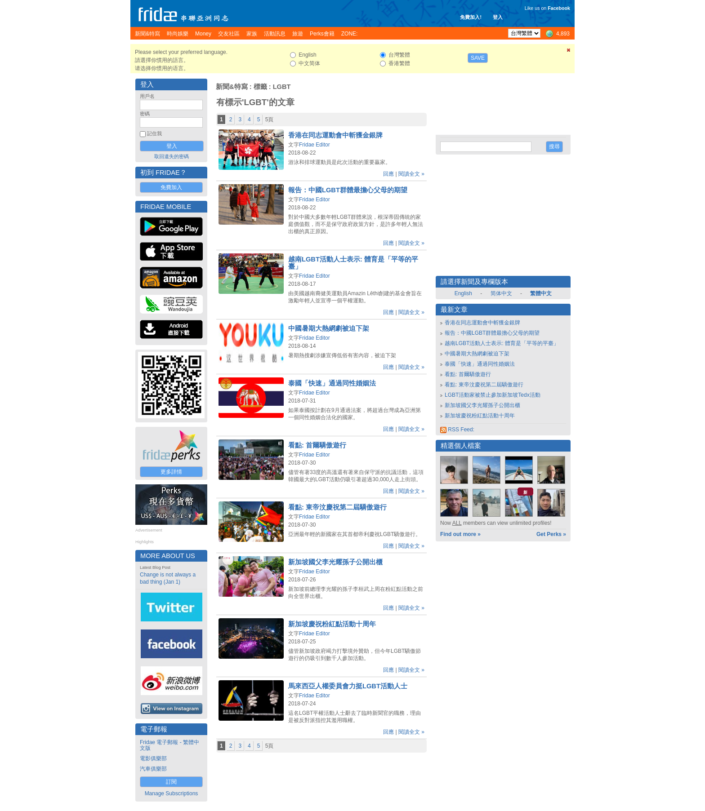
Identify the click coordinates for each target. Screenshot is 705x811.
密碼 (145, 113)
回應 (388, 174)
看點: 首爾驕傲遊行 (317, 445)
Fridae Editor (314, 145)
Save (478, 58)
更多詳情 (171, 472)
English (463, 293)
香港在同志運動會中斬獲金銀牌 (335, 135)
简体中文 (501, 293)
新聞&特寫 (232, 86)
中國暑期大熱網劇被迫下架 (328, 328)
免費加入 (171, 187)
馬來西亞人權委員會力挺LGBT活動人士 (347, 686)
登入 (498, 17)
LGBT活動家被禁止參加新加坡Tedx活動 (492, 395)
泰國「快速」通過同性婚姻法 (332, 383)
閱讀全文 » (411, 174)
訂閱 (171, 782)
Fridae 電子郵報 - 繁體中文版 (169, 745)
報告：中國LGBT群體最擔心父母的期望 (347, 190)
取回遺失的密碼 (171, 156)
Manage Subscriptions (171, 793)
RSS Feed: (457, 429)
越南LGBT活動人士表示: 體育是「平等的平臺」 (502, 343)
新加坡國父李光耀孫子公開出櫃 (335, 562)
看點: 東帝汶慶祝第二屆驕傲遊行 (337, 507)
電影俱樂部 (153, 758)
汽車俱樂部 (153, 769)
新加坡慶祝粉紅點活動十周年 (332, 624)
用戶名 (147, 96)
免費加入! (471, 17)
